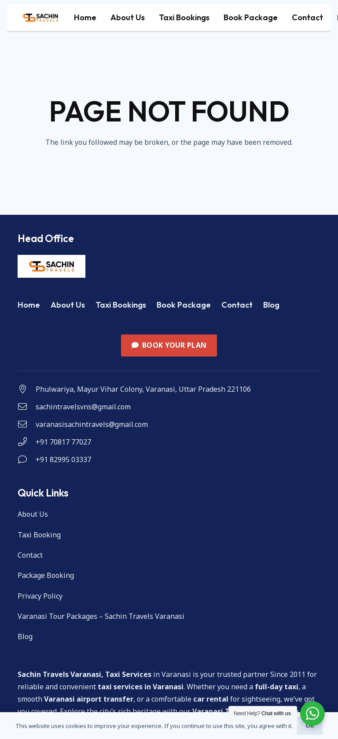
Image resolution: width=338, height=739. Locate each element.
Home (29, 305)
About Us (68, 305)
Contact (237, 305)
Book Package (184, 305)
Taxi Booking (39, 535)
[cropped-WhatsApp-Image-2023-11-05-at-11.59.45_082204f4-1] (40, 17)
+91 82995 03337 (63, 459)
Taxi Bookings (121, 305)
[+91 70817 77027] (27, 442)
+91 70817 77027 (63, 442)
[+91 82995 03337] (27, 459)
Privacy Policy (40, 596)
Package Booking (46, 575)
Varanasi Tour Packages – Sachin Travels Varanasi (101, 616)
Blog (271, 305)
